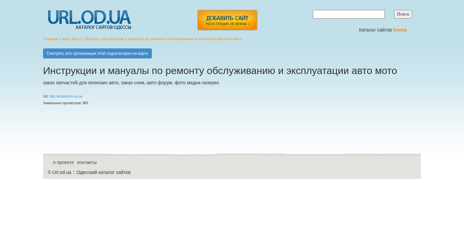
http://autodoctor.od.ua (65, 96)
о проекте (63, 162)
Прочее (91, 39)
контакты (87, 162)
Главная (50, 39)
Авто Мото (71, 39)
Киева (400, 30)
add (227, 20)
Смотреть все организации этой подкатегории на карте (97, 53)
